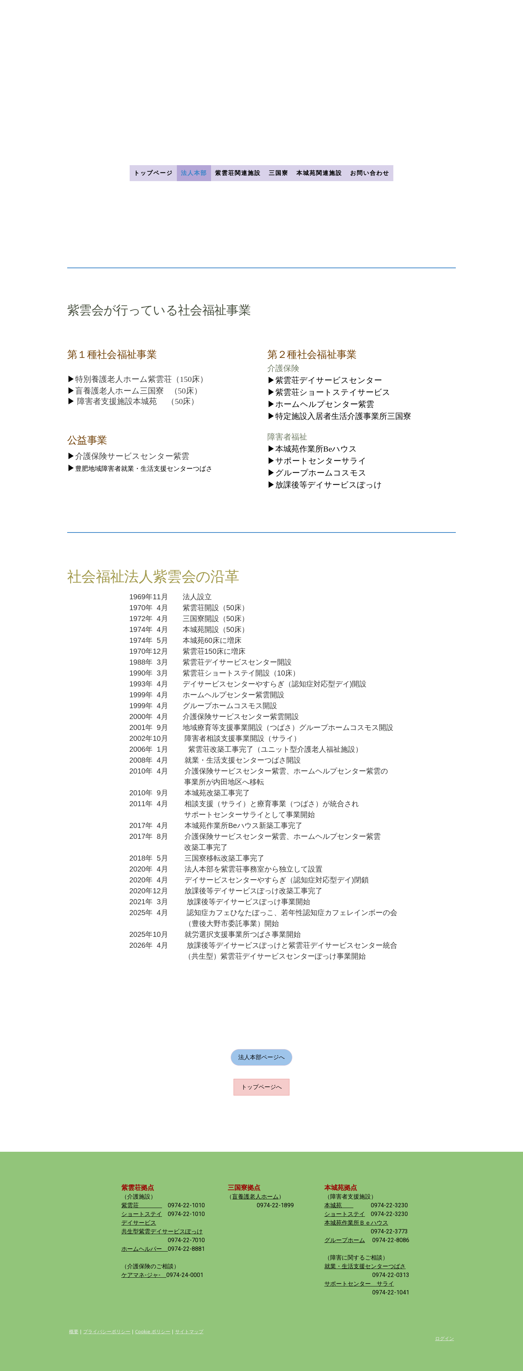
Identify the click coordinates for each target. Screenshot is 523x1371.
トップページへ (261, 1087)
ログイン (444, 1338)
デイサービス (138, 1222)
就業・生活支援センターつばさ (365, 1266)
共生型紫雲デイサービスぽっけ (162, 1231)
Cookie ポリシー (152, 1331)
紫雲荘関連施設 (238, 173)
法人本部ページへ (261, 1057)
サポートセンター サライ (359, 1283)
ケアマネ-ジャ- (143, 1275)
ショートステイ (141, 1214)
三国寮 (278, 173)
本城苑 (338, 1205)
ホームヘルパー (144, 1248)
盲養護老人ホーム (255, 1196)
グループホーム (344, 1240)
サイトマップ (189, 1331)
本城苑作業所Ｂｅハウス (356, 1222)
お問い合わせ (369, 173)
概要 (73, 1331)
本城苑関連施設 (319, 173)
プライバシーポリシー (106, 1331)
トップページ (153, 173)
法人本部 (194, 173)
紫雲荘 (141, 1205)
